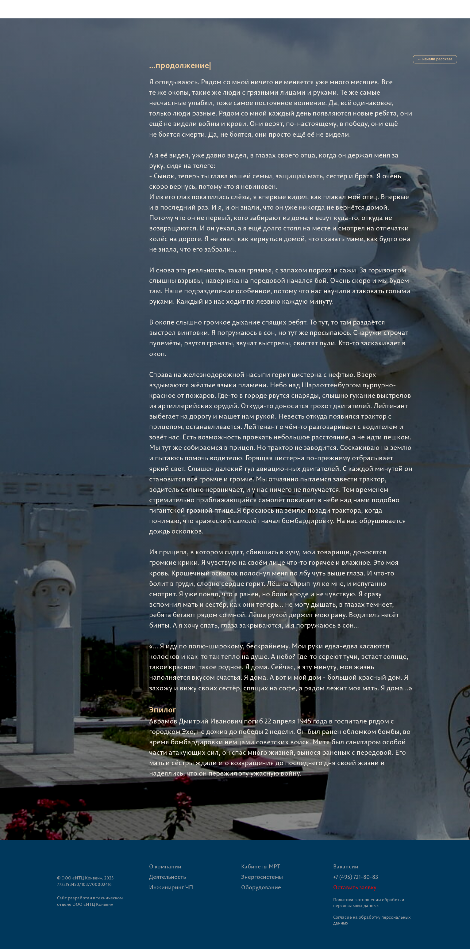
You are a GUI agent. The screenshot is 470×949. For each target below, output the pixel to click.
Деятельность (167, 876)
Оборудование (261, 887)
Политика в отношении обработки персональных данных (368, 902)
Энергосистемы (262, 876)
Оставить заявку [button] (354, 887)
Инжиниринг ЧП (171, 887)
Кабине (251, 866)
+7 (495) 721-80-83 (355, 876)
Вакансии (345, 866)
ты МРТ (270, 866)
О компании (165, 866)
